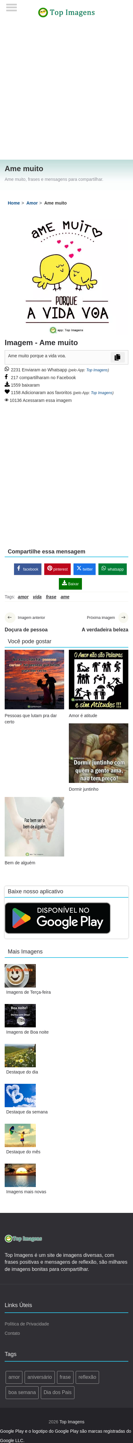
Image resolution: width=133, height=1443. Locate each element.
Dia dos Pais (58, 1392)
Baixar (70, 583)
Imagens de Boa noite (27, 1032)
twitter (85, 569)
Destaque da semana (27, 1111)
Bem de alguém (20, 862)
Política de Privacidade (27, 1323)
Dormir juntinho (83, 789)
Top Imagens (97, 370)
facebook (27, 569)
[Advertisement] (64, 92)
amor (14, 1377)
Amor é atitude (83, 715)
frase (65, 1377)
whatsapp (113, 569)
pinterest (57, 569)
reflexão (87, 1377)
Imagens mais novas (26, 1191)
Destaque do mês (23, 1151)
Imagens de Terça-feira (28, 992)
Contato (12, 1333)
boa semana (22, 1392)
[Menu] (12, 5)
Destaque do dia (22, 1071)
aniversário (39, 1377)
